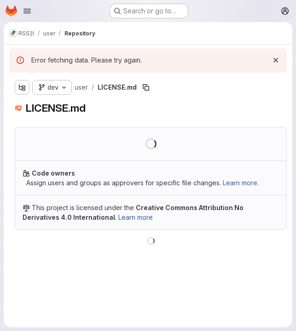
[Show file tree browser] (22, 87)
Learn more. (241, 183)
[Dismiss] (275, 60)
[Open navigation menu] (27, 11)
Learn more (135, 217)
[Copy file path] (146, 87)
